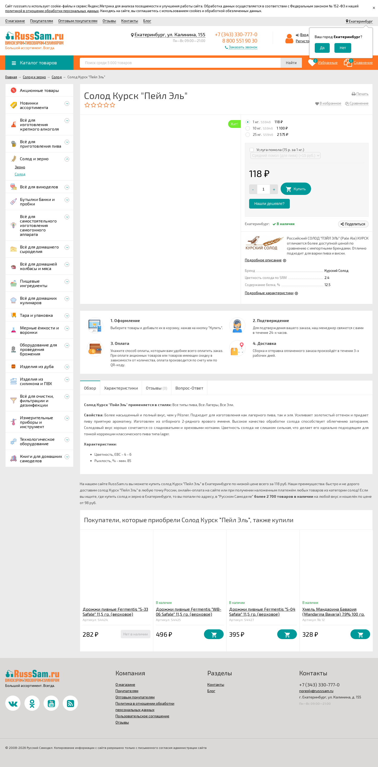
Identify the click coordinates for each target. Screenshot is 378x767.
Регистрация (307, 41)
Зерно (20, 167)
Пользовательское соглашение (142, 716)
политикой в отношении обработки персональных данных (52, 11)
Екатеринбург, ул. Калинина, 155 (170, 34)
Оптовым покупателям (77, 20)
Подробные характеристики (269, 293)
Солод (20, 174)
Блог (147, 20)
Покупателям (41, 20)
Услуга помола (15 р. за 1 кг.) (277, 149)
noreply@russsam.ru (316, 690)
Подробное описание (263, 260)
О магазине (15, 20)
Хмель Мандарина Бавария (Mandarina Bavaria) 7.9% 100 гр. (333, 611)
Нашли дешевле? (269, 203)
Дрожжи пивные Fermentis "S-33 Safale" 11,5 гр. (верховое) (115, 611)
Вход (304, 34)
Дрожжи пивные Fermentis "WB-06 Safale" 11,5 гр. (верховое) (188, 611)
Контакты (129, 20)
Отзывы (109, 20)
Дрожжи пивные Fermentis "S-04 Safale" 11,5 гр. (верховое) (262, 611)
